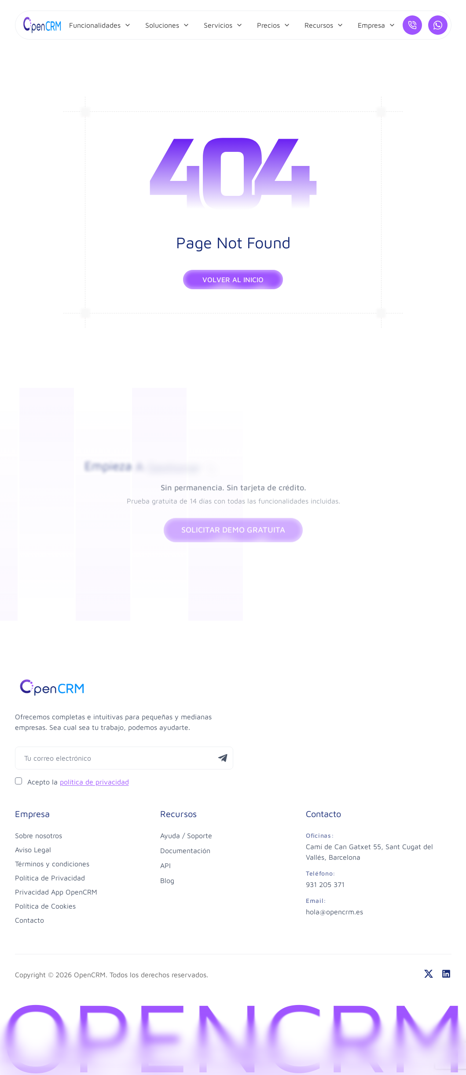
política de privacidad (94, 782)
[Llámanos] (412, 25)
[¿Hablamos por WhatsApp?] (438, 25)
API (165, 865)
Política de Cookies (45, 906)
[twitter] (428, 973)
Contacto (29, 920)
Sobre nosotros (38, 835)
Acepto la (78, 782)
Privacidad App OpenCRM (56, 892)
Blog (167, 880)
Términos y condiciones (52, 864)
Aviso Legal (33, 850)
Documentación (185, 850)
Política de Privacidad (50, 878)
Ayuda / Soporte (186, 835)
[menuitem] (100, 25)
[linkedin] (446, 973)
